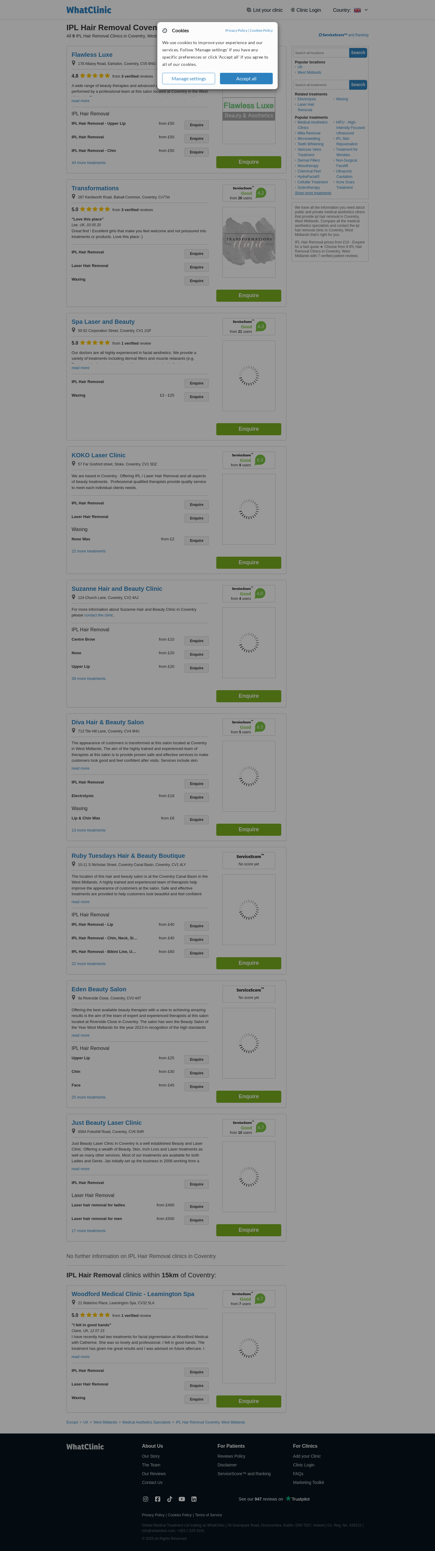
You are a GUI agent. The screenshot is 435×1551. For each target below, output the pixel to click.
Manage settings (189, 78)
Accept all (246, 78)
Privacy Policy (236, 30)
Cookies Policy (261, 30)
